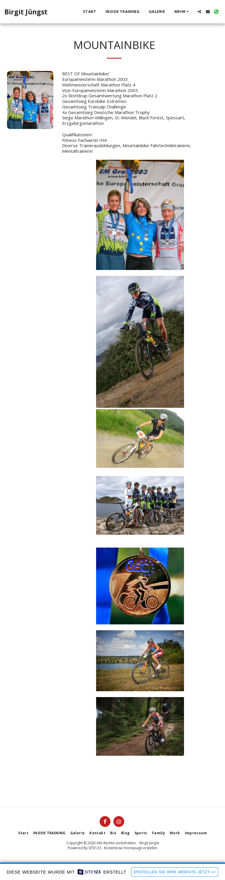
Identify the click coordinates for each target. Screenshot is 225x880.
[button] (199, 11)
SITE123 (94, 847)
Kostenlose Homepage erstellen (130, 847)
